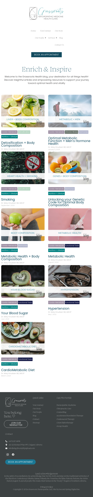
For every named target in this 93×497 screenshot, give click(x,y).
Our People (40, 38)
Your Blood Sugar (14, 313)
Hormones (83, 132)
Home (33, 30)
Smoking (8, 199)
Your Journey (45, 30)
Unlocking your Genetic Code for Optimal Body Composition (66, 202)
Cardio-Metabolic (9, 132)
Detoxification (24, 132)
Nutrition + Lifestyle (9, 136)
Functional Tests (72, 245)
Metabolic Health (61, 256)
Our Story (59, 30)
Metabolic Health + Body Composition (20, 258)
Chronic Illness (71, 132)
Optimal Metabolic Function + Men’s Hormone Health (69, 141)
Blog (61, 38)
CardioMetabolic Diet (18, 370)
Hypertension (58, 308)
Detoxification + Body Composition (18, 144)
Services (52, 38)
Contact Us (59, 45)
